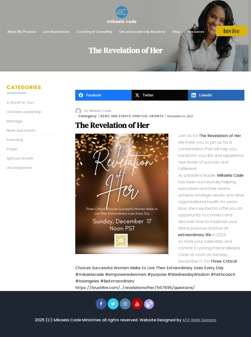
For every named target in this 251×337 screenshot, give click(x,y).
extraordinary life (194, 235)
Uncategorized (19, 167)
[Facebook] (103, 95)
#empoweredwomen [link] (125, 274)
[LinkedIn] (216, 95)
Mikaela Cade (100, 110)
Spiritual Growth (148, 116)
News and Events (115, 116)
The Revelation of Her (112, 125)
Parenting (15, 139)
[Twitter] (160, 95)
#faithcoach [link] (223, 274)
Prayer (12, 149)
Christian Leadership (24, 111)
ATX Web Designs (199, 320)
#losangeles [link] (87, 281)
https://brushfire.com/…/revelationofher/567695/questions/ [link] (135, 288)
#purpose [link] (157, 274)
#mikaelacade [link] (89, 274)
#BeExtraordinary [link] (117, 281)
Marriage (14, 121)
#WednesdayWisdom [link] (189, 274)
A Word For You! (20, 102)
